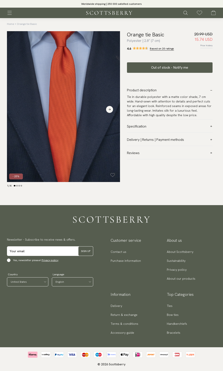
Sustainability (176, 261)
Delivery (116, 306)
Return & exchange (124, 315)
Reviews (170, 153)
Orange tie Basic (27, 24)
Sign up (85, 251)
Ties (169, 306)
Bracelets (173, 333)
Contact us (118, 252)
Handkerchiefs (177, 324)
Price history (206, 45)
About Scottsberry (180, 252)
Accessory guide (122, 333)
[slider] (111, 4)
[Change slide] (14, 185)
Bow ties (173, 315)
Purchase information (126, 261)
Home (10, 24)
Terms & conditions (124, 324)
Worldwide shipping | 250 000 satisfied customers (111, 4)
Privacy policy (50, 260)
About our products (181, 279)
